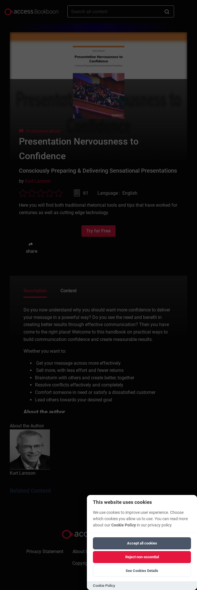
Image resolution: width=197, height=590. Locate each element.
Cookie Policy (123, 525)
